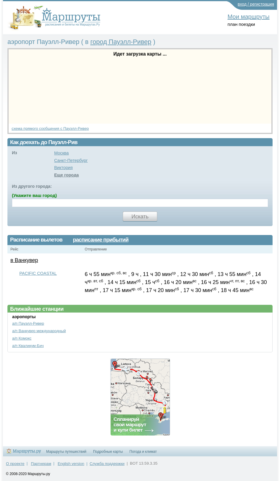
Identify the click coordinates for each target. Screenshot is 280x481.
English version (71, 463)
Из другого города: (32, 186)
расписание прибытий (100, 240)
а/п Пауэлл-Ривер (28, 323)
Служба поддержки (107, 463)
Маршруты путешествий (66, 452)
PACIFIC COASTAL (38, 273)
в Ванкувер (24, 260)
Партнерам (41, 463)
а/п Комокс (22, 338)
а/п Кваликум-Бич (28, 345)
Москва (61, 153)
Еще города (66, 175)
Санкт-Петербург (71, 160)
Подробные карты (108, 452)
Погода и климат (143, 452)
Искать (139, 217)
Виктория (63, 167)
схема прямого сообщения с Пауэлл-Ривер (50, 128)
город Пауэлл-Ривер (120, 41)
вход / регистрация (256, 4)
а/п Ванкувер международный (39, 331)
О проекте (15, 463)
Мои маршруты (248, 16)
